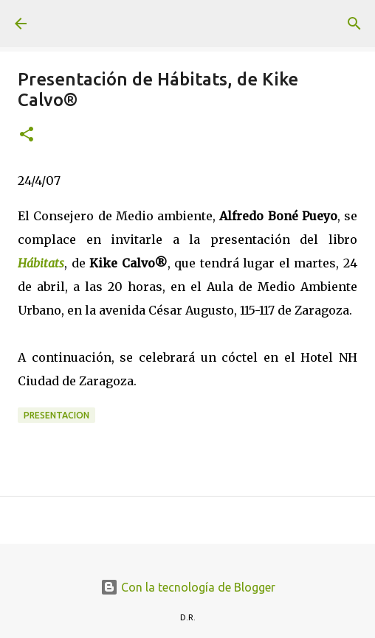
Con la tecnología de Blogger (187, 587)
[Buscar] (354, 23)
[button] (26, 135)
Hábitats (41, 263)
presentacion (56, 415)
